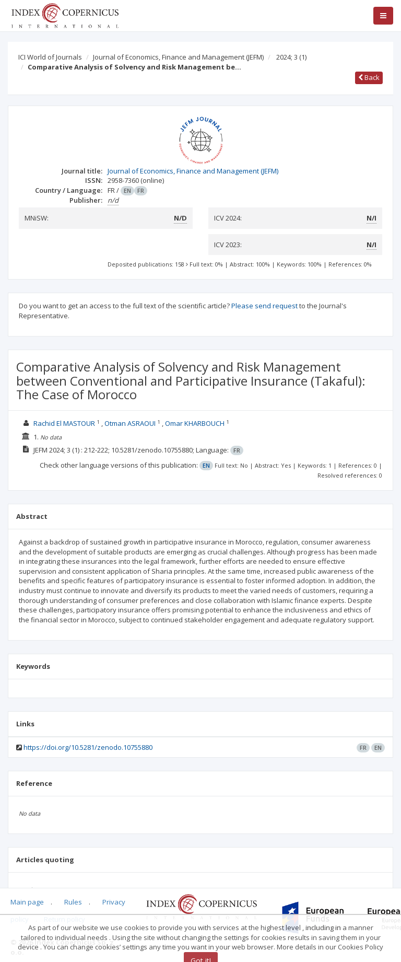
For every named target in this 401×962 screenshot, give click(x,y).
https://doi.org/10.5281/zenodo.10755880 (87, 747)
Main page (27, 902)
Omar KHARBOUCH (195, 423)
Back (369, 77)
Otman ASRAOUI (130, 423)
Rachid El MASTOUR (64, 423)
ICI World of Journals (50, 57)
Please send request (264, 305)
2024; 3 (291, 57)
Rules (73, 902)
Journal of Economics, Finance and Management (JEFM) (178, 57)
